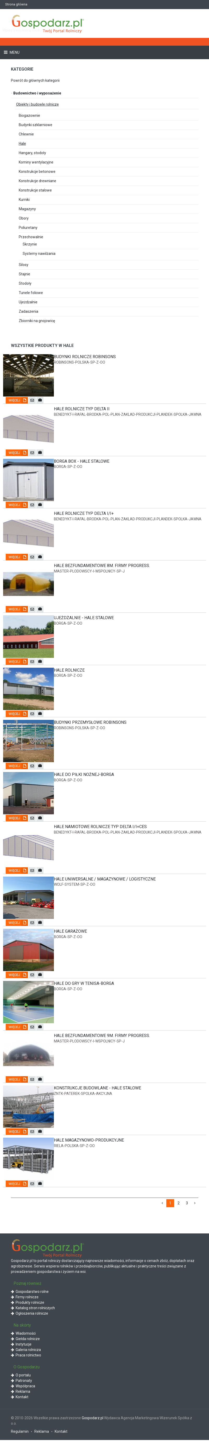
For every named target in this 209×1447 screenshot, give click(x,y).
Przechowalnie (31, 237)
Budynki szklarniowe (35, 125)
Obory (24, 218)
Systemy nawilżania (39, 253)
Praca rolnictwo (26, 1362)
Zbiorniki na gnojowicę (37, 321)
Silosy (23, 265)
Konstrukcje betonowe (37, 171)
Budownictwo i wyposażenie (36, 93)
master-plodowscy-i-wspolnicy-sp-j (89, 573)
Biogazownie (29, 115)
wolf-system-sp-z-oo (74, 889)
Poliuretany (28, 228)
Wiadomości (23, 1341)
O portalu (21, 1382)
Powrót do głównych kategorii (35, 80)
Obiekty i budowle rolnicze (37, 104)
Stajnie (24, 274)
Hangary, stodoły (32, 153)
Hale (22, 143)
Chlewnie (26, 134)
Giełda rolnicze (25, 1346)
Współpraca (23, 1393)
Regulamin (20, 1438)
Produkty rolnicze (27, 1310)
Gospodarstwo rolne (30, 1299)
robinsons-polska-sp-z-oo (79, 362)
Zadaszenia (28, 311)
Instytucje (21, 1351)
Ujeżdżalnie (28, 302)
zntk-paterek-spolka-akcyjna (83, 1100)
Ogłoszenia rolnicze (29, 1321)
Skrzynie (30, 244)
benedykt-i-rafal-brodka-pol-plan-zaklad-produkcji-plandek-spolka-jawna (127, 415)
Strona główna (16, 4)
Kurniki (24, 199)
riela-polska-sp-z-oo (74, 1152)
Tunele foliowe (31, 293)
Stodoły (25, 283)
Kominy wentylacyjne (36, 162)
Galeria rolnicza (26, 1357)
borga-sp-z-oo (68, 468)
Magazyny (27, 209)
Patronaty (21, 1387)
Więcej (18, 401)
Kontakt (19, 1404)
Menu (14, 52)
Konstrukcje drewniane (37, 181)
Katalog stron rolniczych (33, 1315)
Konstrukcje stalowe (35, 190)
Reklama (20, 1398)
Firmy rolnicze (25, 1304)
